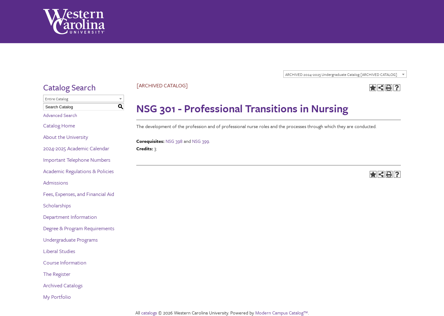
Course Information (64, 262)
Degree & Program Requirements (78, 228)
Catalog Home (59, 125)
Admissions (55, 182)
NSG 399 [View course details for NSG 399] (200, 141)
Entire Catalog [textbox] (56, 99)
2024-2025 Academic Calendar (76, 148)
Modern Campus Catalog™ (281, 312)
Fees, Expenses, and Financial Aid (78, 194)
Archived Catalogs (63, 285)
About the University (65, 137)
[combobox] (345, 74)
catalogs (149, 312)
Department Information (70, 217)
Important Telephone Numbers (76, 160)
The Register (56, 274)
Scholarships (57, 205)
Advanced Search (60, 115)
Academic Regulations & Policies (78, 171)
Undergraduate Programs (70, 239)
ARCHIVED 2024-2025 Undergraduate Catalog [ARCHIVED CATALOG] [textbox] (341, 74)
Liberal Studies (59, 251)
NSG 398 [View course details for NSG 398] (174, 141)
